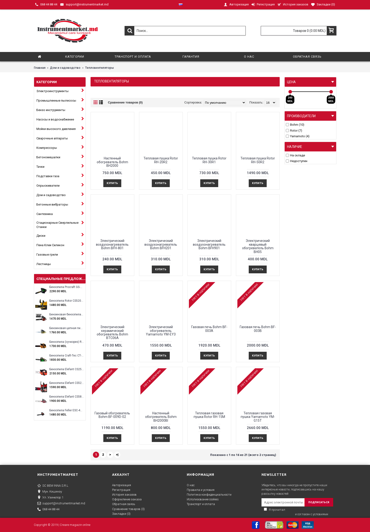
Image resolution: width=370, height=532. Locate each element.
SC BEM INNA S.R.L (52, 486)
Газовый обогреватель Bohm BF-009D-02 (112, 415)
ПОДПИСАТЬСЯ (318, 502)
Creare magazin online (75, 525)
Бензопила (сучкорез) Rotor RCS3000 (66, 341)
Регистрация (121, 490)
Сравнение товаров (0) (125, 102)
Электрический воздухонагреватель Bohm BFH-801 (112, 244)
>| (117, 454)
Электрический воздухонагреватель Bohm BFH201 (160, 244)
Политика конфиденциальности (209, 494)
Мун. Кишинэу (49, 492)
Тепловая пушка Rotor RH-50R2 (257, 160)
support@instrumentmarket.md (61, 504)
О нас (191, 485)
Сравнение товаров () (128, 509)
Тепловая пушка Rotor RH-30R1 (209, 160)
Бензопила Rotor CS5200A (66, 300)
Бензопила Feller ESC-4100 (66, 410)
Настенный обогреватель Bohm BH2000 (112, 161)
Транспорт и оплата (201, 504)
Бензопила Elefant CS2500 (66, 369)
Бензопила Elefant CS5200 (66, 383)
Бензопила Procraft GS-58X (66, 287)
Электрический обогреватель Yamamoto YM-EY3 (161, 330)
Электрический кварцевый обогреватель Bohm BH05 (258, 246)
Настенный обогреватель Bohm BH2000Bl (161, 416)
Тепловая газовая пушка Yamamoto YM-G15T (258, 416)
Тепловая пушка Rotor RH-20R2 (161, 160)
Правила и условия (200, 490)
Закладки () (121, 513)
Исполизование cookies (203, 499)
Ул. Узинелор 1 (50, 498)
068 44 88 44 (48, 509)
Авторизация (121, 485)
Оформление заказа (127, 499)
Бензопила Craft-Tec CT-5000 (66, 355)
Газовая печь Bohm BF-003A (209, 328)
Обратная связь (123, 504)
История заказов (124, 494)
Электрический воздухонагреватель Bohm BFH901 (209, 244)
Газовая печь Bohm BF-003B (258, 328)
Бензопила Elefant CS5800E (66, 396)
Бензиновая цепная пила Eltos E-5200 (66, 328)
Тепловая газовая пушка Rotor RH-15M (209, 415)
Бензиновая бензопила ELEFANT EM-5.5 (66, 314)
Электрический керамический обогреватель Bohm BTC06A (112, 332)
